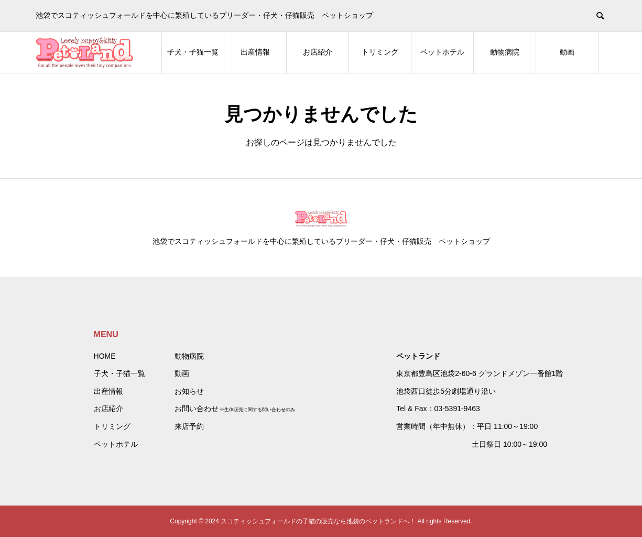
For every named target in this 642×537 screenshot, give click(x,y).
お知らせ (189, 391)
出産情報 (255, 52)
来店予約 (189, 426)
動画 (567, 52)
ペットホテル (442, 52)
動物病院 (504, 52)
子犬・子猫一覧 (193, 52)
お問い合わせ (197, 408)
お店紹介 (317, 52)
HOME (105, 356)
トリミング (380, 52)
